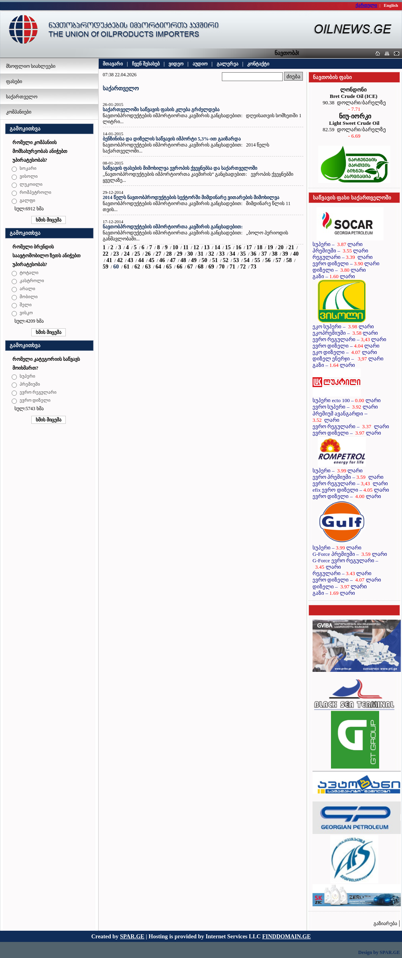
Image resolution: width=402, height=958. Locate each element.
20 (281, 247)
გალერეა (227, 64)
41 (109, 260)
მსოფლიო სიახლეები (30, 66)
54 (247, 260)
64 (158, 267)
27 (158, 254)
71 (232, 267)
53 (236, 260)
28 (169, 254)
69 (211, 267)
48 (183, 260)
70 (222, 267)
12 (196, 247)
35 (243, 254)
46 (162, 260)
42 (120, 260)
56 (268, 260)
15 (228, 247)
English (391, 5)
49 (194, 260)
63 (147, 267)
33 (222, 254)
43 (130, 260)
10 (175, 247)
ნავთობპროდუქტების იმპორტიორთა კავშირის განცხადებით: (173, 227)
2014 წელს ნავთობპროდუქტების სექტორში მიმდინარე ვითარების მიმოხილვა (191, 197)
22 (105, 254)
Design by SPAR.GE (379, 952)
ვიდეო (176, 64)
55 (257, 260)
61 (127, 267)
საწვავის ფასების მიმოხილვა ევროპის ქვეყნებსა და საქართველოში (180, 168)
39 (285, 254)
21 (291, 247)
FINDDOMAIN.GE (286, 936)
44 (141, 260)
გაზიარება (385, 923)
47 (172, 260)
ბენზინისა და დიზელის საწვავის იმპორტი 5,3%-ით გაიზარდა (172, 139)
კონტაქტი (258, 64)
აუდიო (200, 64)
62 (137, 267)
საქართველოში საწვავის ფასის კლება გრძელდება (161, 109)
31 (200, 254)
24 (127, 254)
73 (253, 267)
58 (289, 260)
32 (211, 254)
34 (232, 254)
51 (215, 260)
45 (151, 260)
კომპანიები (18, 112)
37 (264, 254)
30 (190, 254)
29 (179, 254)
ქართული (366, 5)
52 (225, 260)
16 (238, 247)
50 (204, 260)
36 (253, 254)
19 (270, 247)
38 (275, 254)
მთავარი (113, 64)
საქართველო (21, 97)
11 (185, 247)
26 (147, 254)
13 (206, 247)
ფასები (14, 81)
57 (278, 260)
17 (249, 247)
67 (190, 267)
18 (259, 247)
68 (200, 267)
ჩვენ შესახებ (146, 64)
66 (179, 267)
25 (137, 254)
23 (116, 254)
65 (169, 267)
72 (243, 267)
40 (295, 254)
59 (105, 267)
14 (217, 247)
